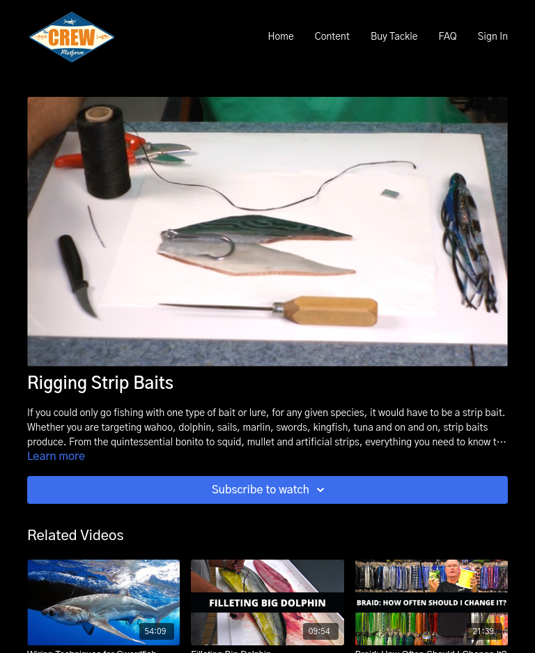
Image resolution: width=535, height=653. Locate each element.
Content (332, 37)
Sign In (493, 37)
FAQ (447, 37)
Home (280, 37)
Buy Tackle (394, 37)
